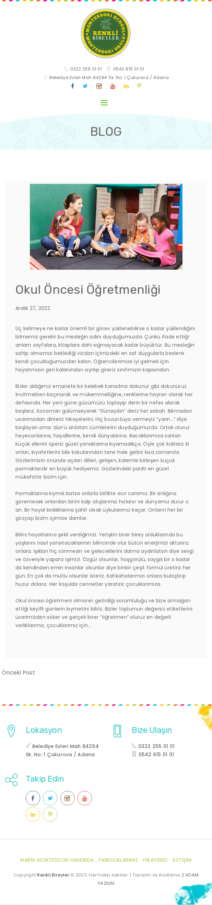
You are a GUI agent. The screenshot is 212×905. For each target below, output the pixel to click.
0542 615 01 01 (128, 69)
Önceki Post (18, 673)
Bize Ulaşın (152, 730)
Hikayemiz (155, 860)
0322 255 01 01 (86, 69)
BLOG (106, 132)
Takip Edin (45, 779)
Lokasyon (44, 730)
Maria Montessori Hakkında (57, 860)
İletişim (182, 860)
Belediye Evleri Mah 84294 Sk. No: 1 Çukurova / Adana (109, 78)
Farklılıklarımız (118, 860)
